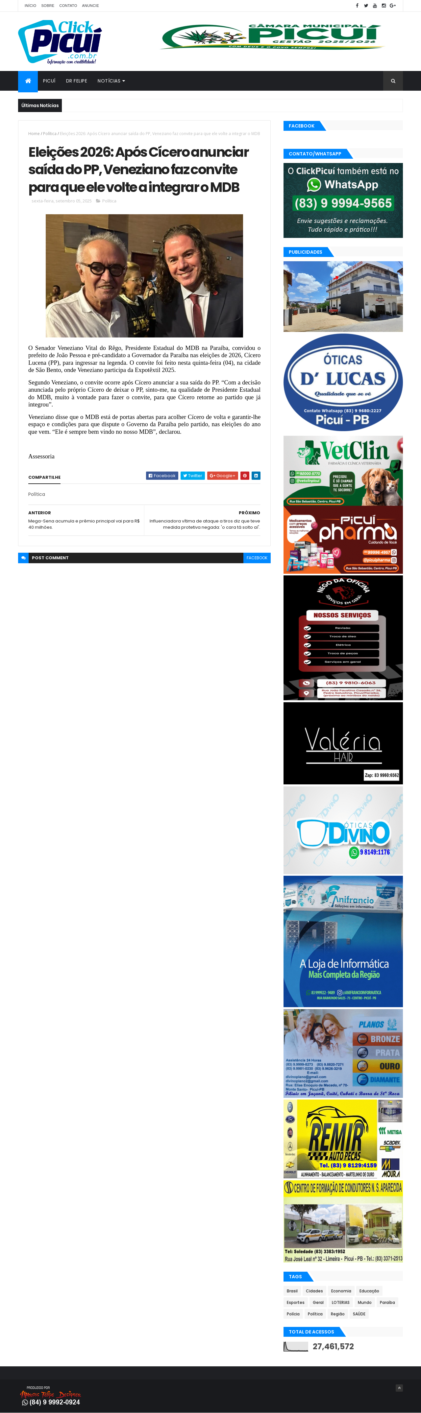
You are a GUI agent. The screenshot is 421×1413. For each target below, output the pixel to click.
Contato (68, 6)
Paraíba (387, 1302)
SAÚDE (359, 1314)
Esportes (296, 1302)
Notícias (109, 81)
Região (338, 1314)
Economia (341, 1291)
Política (50, 133)
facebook (257, 558)
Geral (318, 1302)
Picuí (49, 81)
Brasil (292, 1291)
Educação (369, 1291)
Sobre (47, 6)
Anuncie (90, 6)
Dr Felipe (76, 81)
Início (30, 6)
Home (34, 133)
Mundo (365, 1302)
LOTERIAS (341, 1302)
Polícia (293, 1314)
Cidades (314, 1291)
